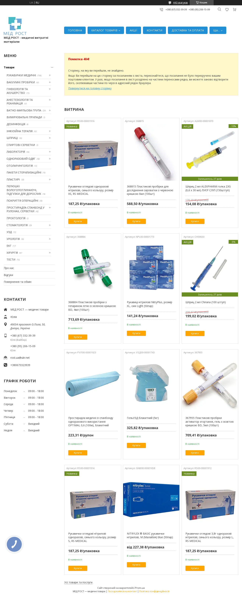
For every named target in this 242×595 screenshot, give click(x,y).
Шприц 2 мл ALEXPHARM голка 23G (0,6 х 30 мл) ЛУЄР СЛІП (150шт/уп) (208, 188)
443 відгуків (180, 2)
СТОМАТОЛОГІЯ (17, 225)
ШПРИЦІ (12, 138)
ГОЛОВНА (75, 30)
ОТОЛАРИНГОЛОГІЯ (20, 165)
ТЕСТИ (11, 259)
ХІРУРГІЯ (12, 252)
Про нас (9, 268)
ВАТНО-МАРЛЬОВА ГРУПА (24, 110)
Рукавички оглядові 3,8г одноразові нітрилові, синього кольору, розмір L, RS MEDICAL (209, 537)
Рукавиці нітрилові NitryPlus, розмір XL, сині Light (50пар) (149, 304)
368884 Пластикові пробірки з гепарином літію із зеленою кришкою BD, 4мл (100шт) (92, 305)
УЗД (9, 232)
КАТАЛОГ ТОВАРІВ (104, 30)
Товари (9, 67)
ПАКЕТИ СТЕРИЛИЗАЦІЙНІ (24, 172)
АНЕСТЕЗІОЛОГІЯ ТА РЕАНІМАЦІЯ (20, 101)
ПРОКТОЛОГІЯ (16, 218)
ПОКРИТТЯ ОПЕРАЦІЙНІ (22, 200)
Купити (78, 221)
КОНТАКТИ (154, 30)
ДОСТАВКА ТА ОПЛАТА (188, 30)
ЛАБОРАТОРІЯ (16, 151)
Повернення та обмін (17, 282)
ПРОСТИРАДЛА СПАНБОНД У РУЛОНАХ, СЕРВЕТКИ (25, 209)
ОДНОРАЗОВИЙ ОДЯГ (21, 158)
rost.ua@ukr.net (20, 357)
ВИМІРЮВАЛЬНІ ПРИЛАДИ (24, 117)
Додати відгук (227, 9)
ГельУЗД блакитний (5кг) (143, 418)
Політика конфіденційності (154, 591)
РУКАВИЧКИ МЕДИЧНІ (21, 75)
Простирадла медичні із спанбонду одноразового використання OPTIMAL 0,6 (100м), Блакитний (90, 421)
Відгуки (8, 275)
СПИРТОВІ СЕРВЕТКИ (21, 145)
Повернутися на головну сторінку (90, 88)
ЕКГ (9, 245)
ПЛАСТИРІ (13, 179)
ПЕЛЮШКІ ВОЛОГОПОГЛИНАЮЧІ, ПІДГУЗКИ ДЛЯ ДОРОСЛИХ (24, 189)
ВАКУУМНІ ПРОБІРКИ (21, 82)
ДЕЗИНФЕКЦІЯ (16, 124)
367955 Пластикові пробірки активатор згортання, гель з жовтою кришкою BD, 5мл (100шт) (209, 421)
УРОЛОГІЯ (13, 239)
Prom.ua (140, 588)
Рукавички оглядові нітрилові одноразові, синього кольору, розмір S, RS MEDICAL (92, 537)
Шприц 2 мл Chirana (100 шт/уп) (205, 302)
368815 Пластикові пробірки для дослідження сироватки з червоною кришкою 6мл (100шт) (150, 190)
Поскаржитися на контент (122, 591)
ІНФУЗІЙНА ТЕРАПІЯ (20, 131)
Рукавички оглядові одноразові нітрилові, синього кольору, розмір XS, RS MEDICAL (90, 190)
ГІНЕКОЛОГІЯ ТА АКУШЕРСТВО (17, 91)
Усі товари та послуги (78, 582)
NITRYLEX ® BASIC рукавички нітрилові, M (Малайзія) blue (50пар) (150, 535)
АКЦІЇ (133, 30)
